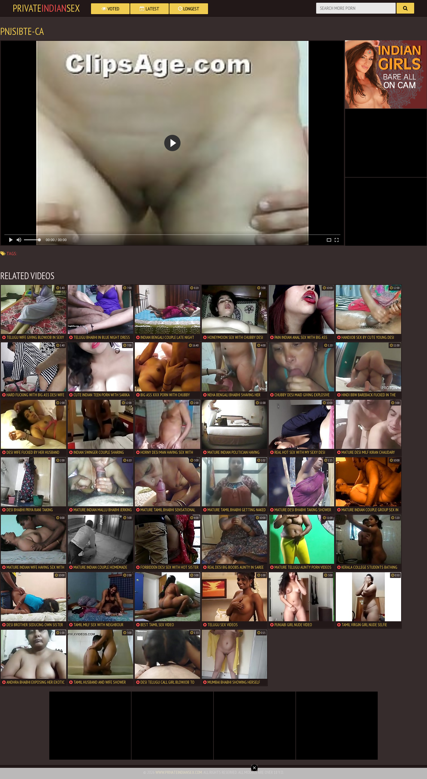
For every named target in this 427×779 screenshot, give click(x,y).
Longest (188, 8)
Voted (110, 8)
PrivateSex (46, 8)
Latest (149, 8)
